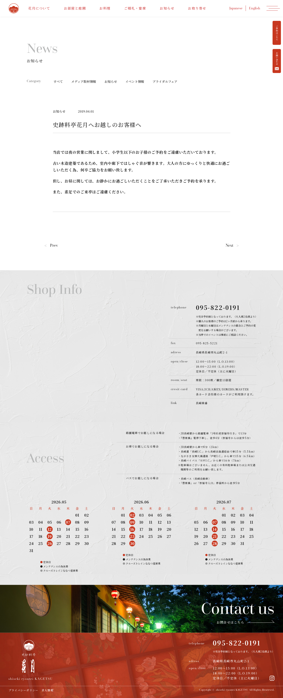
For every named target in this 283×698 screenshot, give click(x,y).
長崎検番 (202, 403)
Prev (51, 245)
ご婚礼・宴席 (135, 8)
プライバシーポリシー (23, 690)
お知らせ (167, 8)
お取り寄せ (197, 8)
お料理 (104, 8)
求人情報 (47, 690)
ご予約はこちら (276, 33)
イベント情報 (134, 81)
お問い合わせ (277, 61)
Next (232, 245)
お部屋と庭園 (75, 8)
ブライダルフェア (164, 81)
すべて (58, 81)
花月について (39, 8)
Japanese (235, 8)
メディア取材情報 (83, 81)
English (254, 8)
